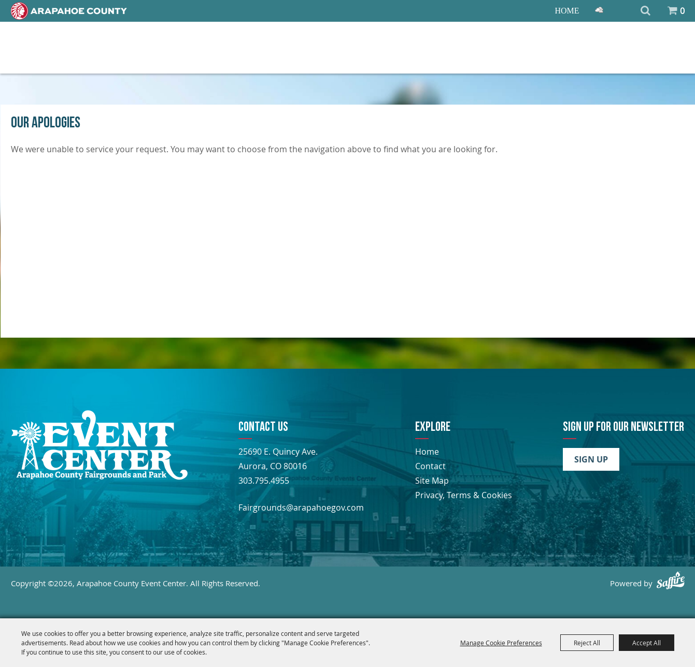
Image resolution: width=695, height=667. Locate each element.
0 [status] (682, 11)
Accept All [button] (646, 643)
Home (567, 10)
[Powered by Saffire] (671, 580)
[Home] (69, 11)
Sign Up (591, 459)
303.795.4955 (263, 480)
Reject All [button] (587, 643)
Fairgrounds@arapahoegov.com (301, 507)
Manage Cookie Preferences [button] (501, 643)
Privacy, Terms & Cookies (463, 495)
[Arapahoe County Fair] (99, 477)
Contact (430, 466)
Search (645, 11)
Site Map (432, 480)
